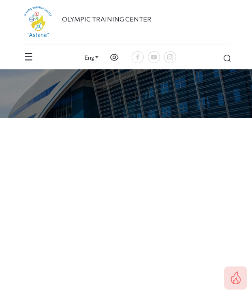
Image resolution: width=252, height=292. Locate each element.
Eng (89, 57)
